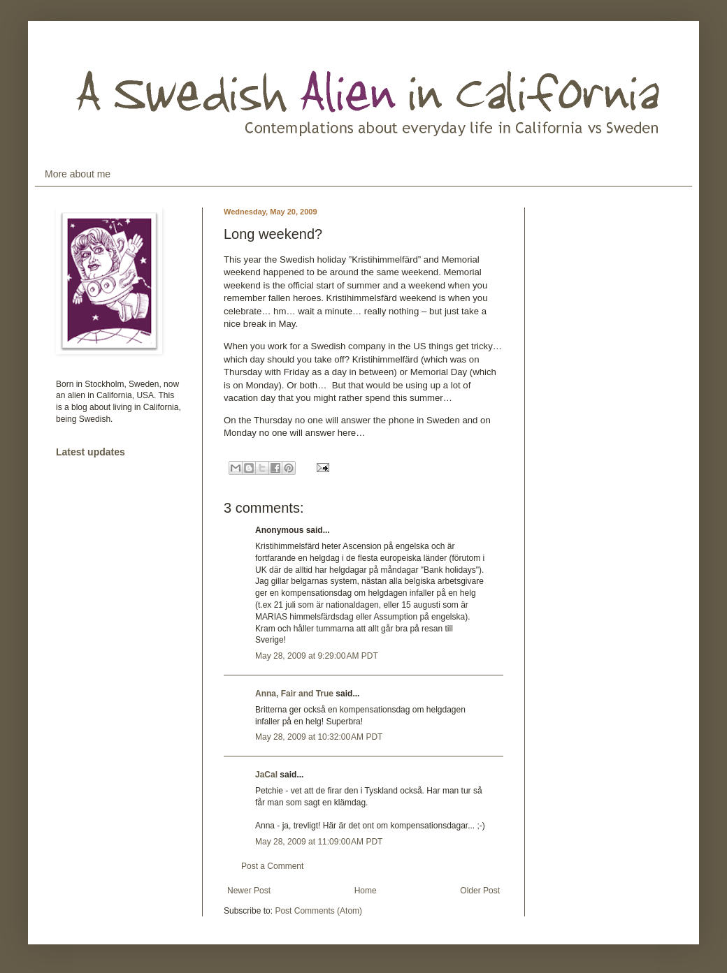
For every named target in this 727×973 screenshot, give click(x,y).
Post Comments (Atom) (318, 911)
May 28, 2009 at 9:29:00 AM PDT (316, 656)
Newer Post (249, 890)
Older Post (480, 890)
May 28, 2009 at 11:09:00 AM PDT (318, 842)
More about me (77, 174)
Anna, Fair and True (294, 693)
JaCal (266, 775)
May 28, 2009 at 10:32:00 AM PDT (318, 737)
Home (365, 890)
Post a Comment (272, 866)
